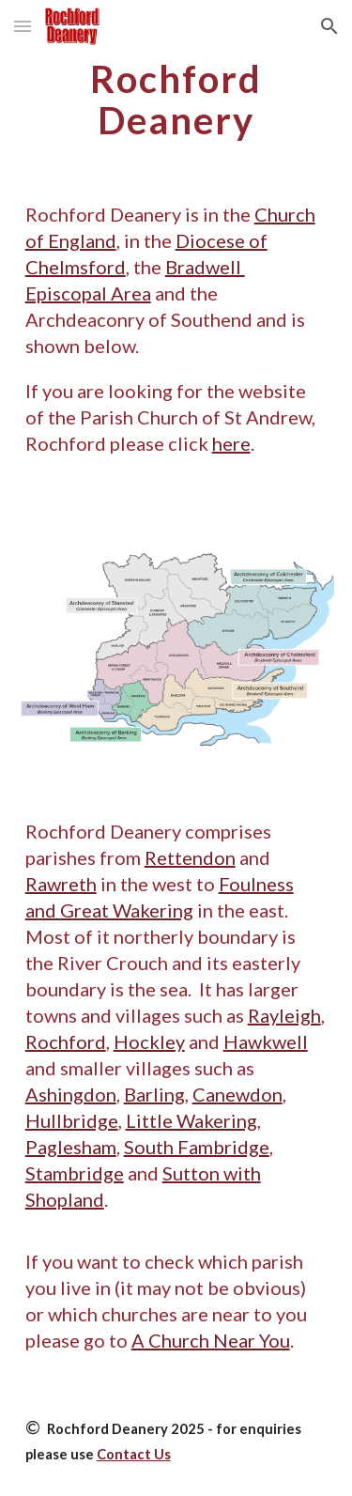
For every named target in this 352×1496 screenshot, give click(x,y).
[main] (176, 99)
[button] (22, 26)
